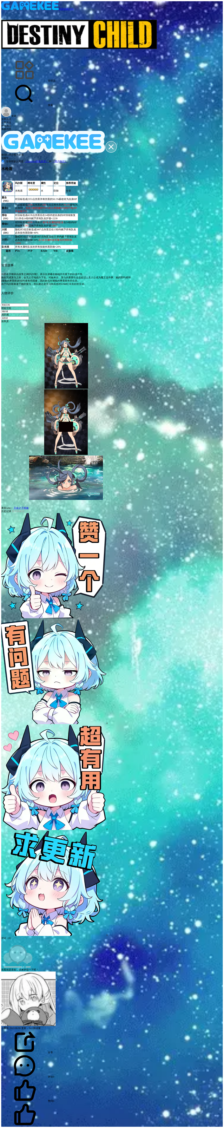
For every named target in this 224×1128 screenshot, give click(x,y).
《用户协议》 (59, 161)
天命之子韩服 (21, 508)
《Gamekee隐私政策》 (36, 161)
